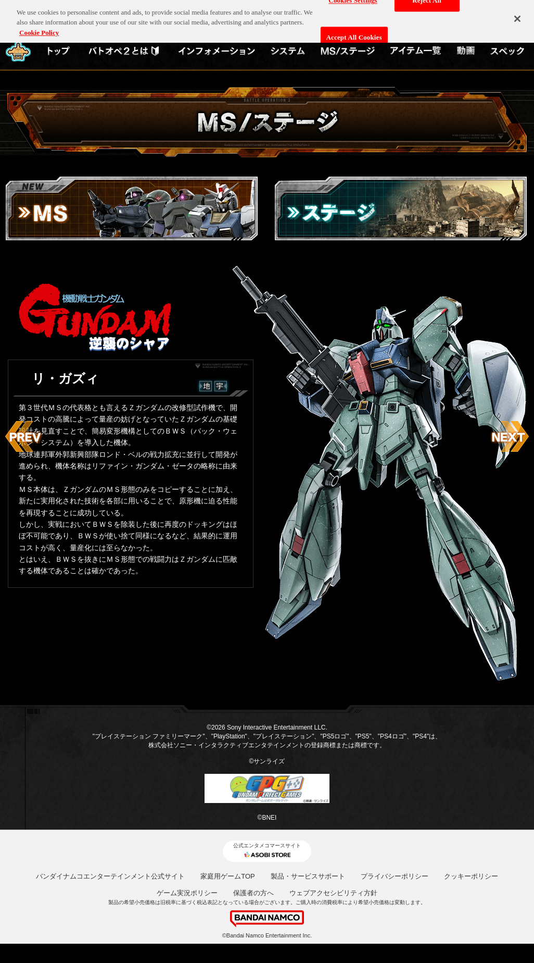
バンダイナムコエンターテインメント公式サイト (110, 876)
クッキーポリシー (471, 876)
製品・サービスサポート (308, 876)
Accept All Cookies (354, 35)
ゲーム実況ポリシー (187, 893)
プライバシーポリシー (394, 876)
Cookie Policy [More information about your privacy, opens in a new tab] (39, 29)
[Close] (517, 16)
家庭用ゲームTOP (227, 876)
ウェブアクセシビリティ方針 (333, 893)
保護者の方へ (253, 893)
